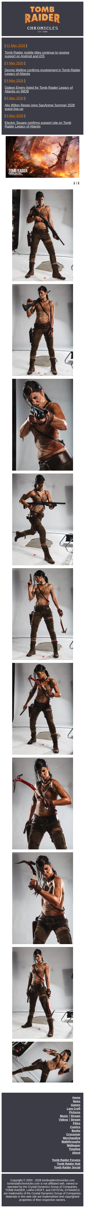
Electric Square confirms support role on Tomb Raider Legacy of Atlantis (38, 124)
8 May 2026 (15, 80)
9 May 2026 (15, 63)
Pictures (74, 1112)
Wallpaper (73, 1145)
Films (76, 1123)
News (76, 1101)
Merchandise (71, 1138)
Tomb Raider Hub (68, 1163)
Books (76, 1130)
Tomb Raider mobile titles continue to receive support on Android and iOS (37, 54)
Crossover (73, 1134)
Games (75, 1105)
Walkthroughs (70, 1141)
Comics (75, 1127)
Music (64, 1116)
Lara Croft (73, 1108)
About (76, 1152)
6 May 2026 (15, 116)
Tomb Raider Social (67, 1167)
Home (76, 1097)
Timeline (74, 1149)
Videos (63, 1119)
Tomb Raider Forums (66, 1160)
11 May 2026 (15, 45)
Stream (75, 1116)
